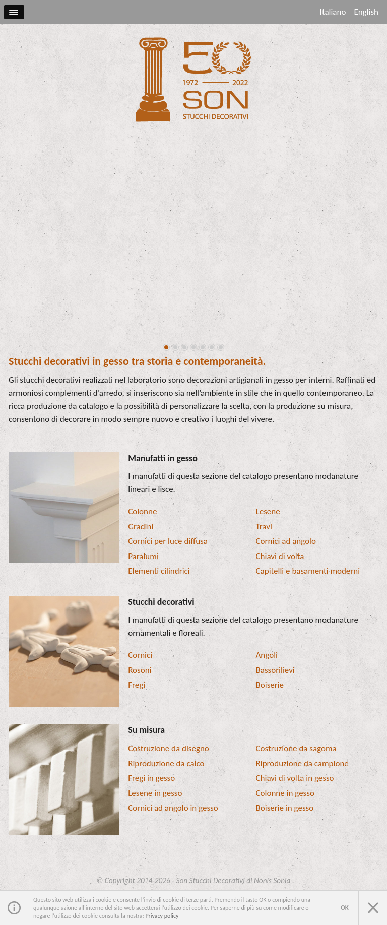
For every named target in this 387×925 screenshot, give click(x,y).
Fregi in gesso (151, 778)
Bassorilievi (275, 670)
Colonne (142, 511)
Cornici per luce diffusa (168, 541)
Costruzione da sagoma (296, 748)
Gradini (140, 526)
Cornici (140, 655)
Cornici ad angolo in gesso (173, 808)
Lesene (268, 511)
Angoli (267, 655)
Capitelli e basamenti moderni (308, 571)
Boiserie (270, 685)
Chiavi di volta (280, 556)
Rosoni (139, 670)
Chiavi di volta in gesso (295, 778)
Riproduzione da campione (302, 763)
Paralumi (143, 556)
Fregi (136, 685)
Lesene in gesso (155, 793)
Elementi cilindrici (158, 571)
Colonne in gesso (285, 793)
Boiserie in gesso (285, 808)
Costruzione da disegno (168, 748)
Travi (264, 526)
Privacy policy (161, 915)
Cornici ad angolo (286, 541)
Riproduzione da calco (166, 763)
